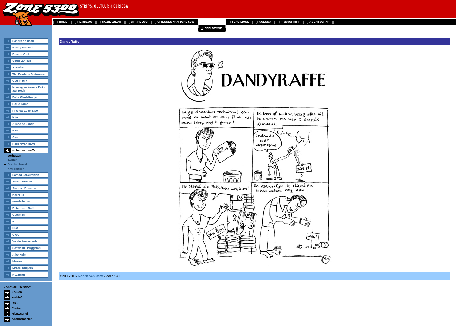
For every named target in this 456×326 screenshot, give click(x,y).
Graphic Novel (17, 164)
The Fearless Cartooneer (29, 74)
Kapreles (18, 194)
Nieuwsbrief (20, 313)
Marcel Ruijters (22, 268)
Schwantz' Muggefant (26, 248)
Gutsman (18, 214)
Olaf (15, 228)
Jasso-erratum (22, 181)
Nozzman (18, 274)
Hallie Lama (20, 103)
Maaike (17, 261)
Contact (17, 308)
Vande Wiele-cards (24, 241)
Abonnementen (22, 319)
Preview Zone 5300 (25, 110)
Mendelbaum (21, 201)
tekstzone (240, 21)
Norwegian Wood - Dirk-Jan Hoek (28, 89)
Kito (15, 117)
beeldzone (213, 28)
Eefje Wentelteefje (24, 97)
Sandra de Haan (23, 40)
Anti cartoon (16, 168)
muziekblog (111, 21)
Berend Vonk (21, 54)
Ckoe (15, 137)
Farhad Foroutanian (25, 174)
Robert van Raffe (23, 143)
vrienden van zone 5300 (175, 21)
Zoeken (17, 292)
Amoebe (18, 67)
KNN (15, 130)
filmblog (84, 21)
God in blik (19, 80)
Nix (14, 221)
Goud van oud (22, 60)
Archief (17, 297)
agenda (265, 21)
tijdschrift (290, 21)
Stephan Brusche (24, 188)
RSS (15, 302)
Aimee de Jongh (23, 123)
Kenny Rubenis (22, 47)
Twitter (12, 160)
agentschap (319, 21)
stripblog (139, 21)
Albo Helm (19, 254)
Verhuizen (14, 155)
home (63, 21)
